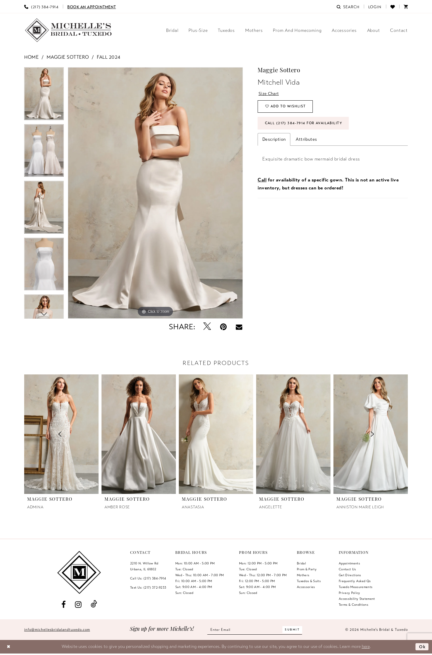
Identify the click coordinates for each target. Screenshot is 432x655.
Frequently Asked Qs (355, 581)
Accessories (306, 587)
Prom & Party (307, 569)
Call (262, 181)
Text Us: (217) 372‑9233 (148, 587)
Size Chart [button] (269, 93)
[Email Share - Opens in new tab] (239, 327)
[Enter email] (254, 630)
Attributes (306, 140)
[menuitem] (41, 6)
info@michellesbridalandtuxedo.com (57, 629)
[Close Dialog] (9, 647)
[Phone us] (41, 6)
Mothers (303, 575)
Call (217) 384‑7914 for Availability (306, 124)
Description (274, 140)
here (366, 646)
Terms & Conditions (353, 604)
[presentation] (139, 434)
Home (31, 57)
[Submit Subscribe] (294, 629)
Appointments (349, 563)
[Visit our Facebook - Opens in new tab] (63, 604)
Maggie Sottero (68, 57)
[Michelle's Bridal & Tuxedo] (68, 30)
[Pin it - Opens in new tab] (224, 326)
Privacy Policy (349, 593)
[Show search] (348, 6)
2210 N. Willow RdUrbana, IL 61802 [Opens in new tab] (144, 566)
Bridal (301, 563)
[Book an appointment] (91, 6)
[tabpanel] (44, 95)
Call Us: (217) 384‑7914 (148, 578)
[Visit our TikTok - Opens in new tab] (94, 604)
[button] (375, 6)
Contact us (347, 569)
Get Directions (350, 575)
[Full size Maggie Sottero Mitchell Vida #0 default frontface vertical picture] (155, 193)
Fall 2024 (108, 57)
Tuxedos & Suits (309, 581)
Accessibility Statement (357, 599)
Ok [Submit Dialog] (422, 646)
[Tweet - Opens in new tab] (207, 326)
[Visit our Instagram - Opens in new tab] (78, 604)
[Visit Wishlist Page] (392, 6)
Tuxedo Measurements (355, 587)
